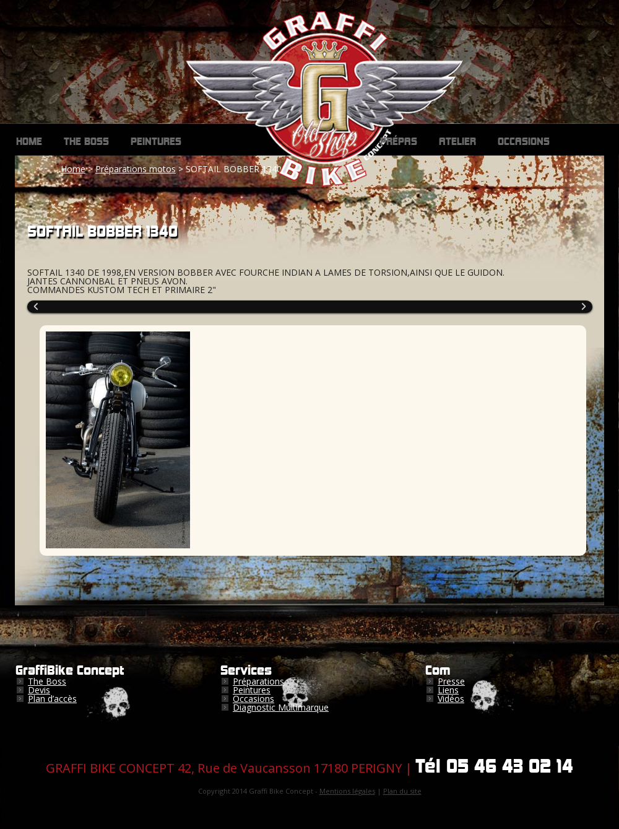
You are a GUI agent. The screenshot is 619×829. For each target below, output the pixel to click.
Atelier (457, 141)
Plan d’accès (52, 698)
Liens (448, 690)
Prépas (398, 141)
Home (29, 141)
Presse (451, 681)
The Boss (86, 141)
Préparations (258, 681)
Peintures (156, 141)
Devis (39, 690)
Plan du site (402, 791)
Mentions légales (347, 791)
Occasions (524, 141)
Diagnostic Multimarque (281, 707)
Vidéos (451, 698)
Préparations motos (135, 169)
